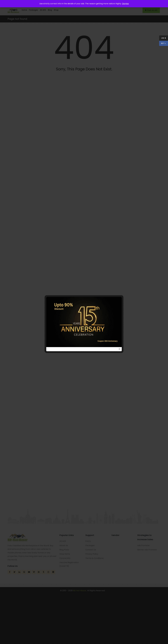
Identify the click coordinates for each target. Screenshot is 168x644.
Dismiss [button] (125, 3)
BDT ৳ (162, 43)
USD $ (163, 38)
